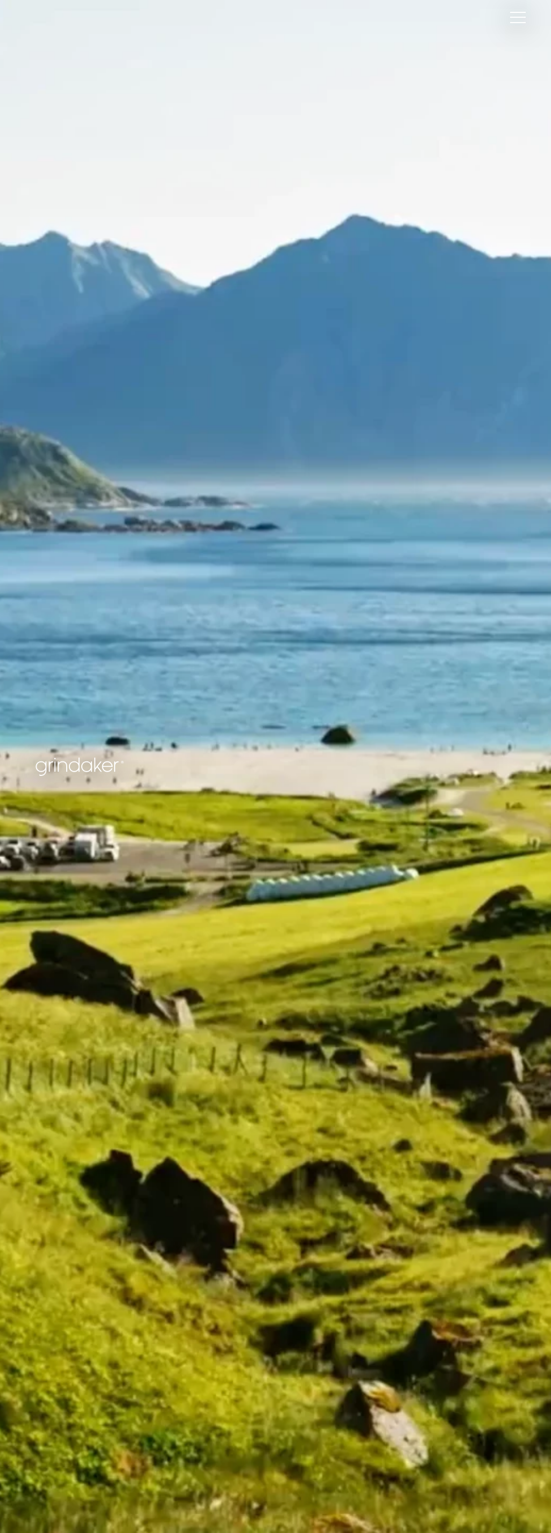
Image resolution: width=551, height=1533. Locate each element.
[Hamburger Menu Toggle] (518, 17)
